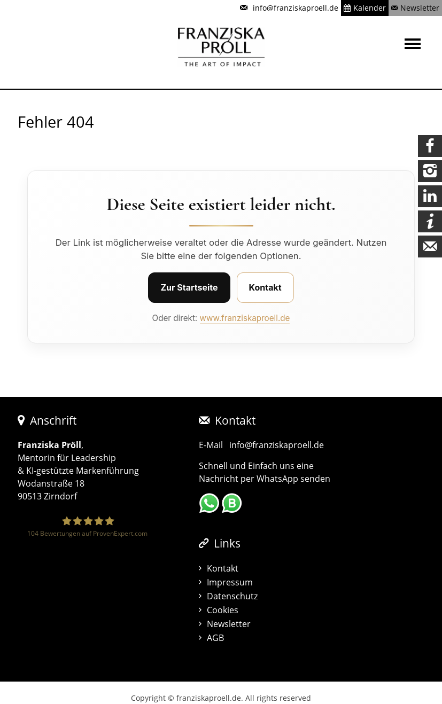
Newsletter (419, 8)
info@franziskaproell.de (276, 445)
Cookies (222, 610)
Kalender (369, 8)
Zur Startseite (189, 287)
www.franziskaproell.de (245, 318)
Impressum (230, 582)
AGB (215, 638)
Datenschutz (232, 596)
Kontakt (265, 287)
